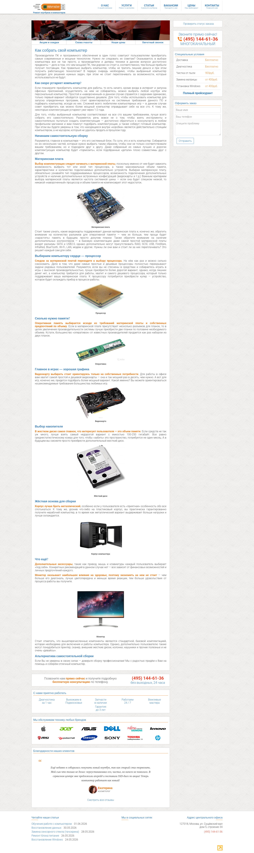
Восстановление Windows (47, 832)
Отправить (185, 140)
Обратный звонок (153, 42)
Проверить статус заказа (198, 23)
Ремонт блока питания (45, 828)
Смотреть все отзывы (100, 792)
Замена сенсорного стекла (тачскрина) (55, 824)
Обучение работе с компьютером (51, 816)
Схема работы (84, 42)
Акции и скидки (49, 42)
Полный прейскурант (198, 93)
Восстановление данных (46, 820)
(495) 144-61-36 (148, 678)
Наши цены (118, 42)
